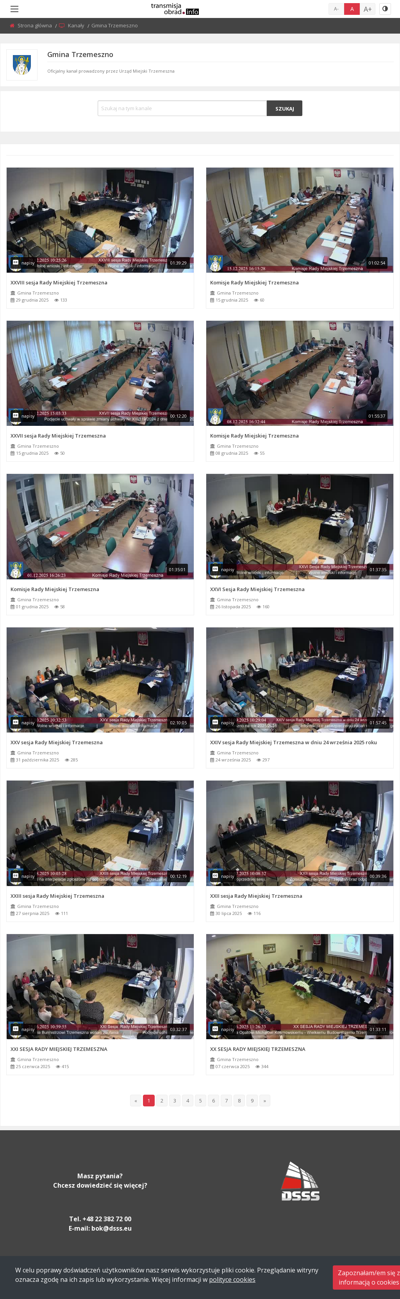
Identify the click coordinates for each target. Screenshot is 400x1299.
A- (336, 8)
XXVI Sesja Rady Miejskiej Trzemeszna (257, 589)
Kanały (77, 25)
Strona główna (35, 25)
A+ (368, 9)
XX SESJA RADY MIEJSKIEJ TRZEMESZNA (257, 1048)
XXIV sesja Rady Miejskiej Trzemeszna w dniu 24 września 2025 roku (293, 742)
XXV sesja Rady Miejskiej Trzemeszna (57, 742)
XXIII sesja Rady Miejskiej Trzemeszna (57, 895)
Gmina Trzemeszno (38, 293)
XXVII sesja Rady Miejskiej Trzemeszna (58, 435)
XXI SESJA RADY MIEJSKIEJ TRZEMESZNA (59, 1048)
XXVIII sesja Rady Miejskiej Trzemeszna (59, 282)
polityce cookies (232, 1279)
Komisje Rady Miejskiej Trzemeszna (254, 282)
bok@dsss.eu (111, 1228)
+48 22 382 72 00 (106, 1219)
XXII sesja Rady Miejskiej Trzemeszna (256, 895)
